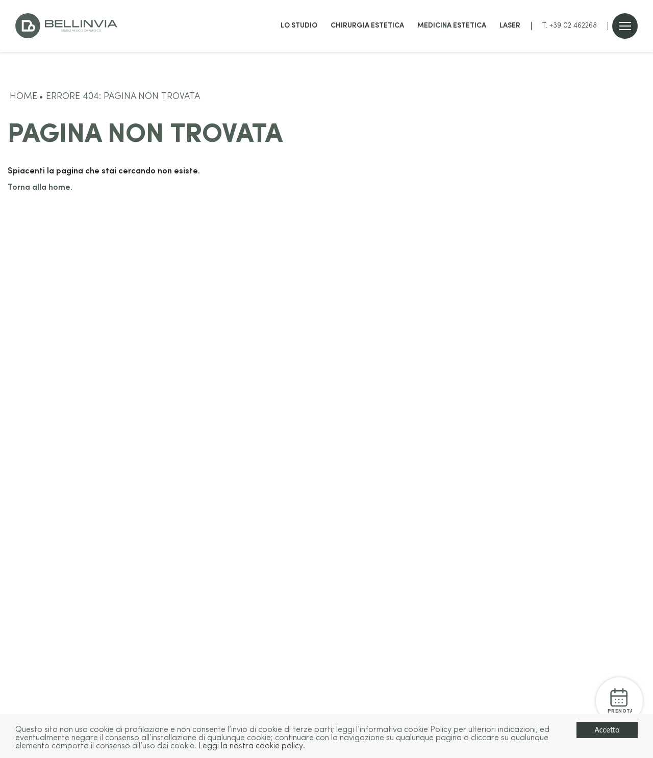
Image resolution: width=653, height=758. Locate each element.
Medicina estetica (451, 26)
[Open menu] (625, 26)
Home (23, 97)
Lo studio (299, 26)
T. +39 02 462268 (569, 26)
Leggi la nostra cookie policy (250, 747)
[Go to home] (66, 25)
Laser (509, 26)
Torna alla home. (40, 188)
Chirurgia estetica (367, 26)
